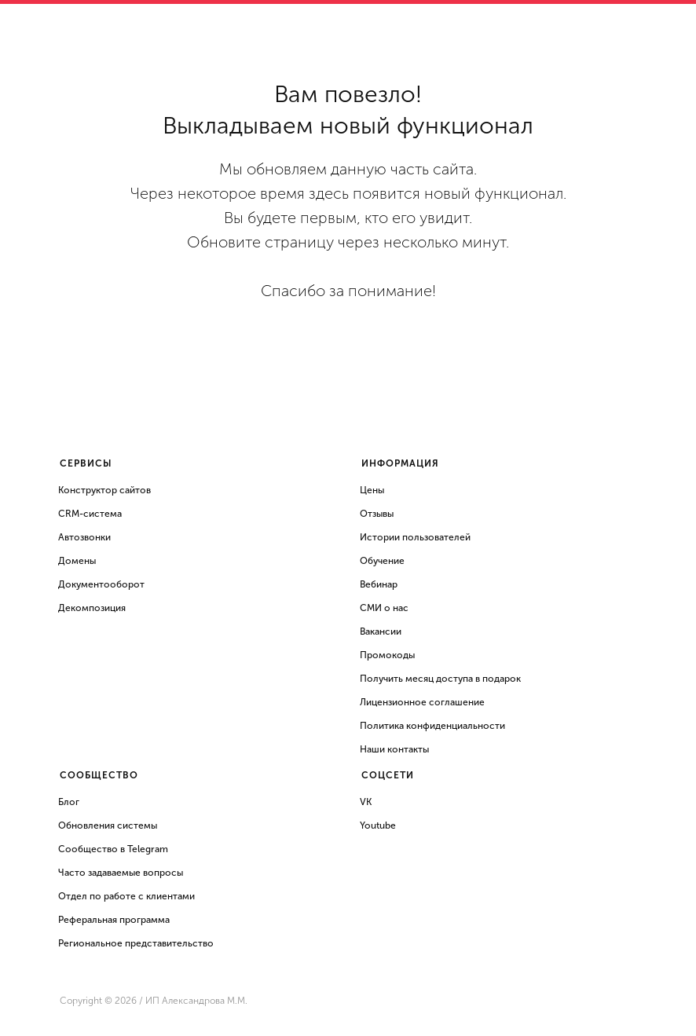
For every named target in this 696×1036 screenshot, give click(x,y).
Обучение (382, 560)
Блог (68, 801)
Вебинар (378, 584)
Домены (77, 560)
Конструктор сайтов (104, 490)
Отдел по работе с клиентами (126, 896)
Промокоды (387, 655)
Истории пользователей (415, 537)
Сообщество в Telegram (113, 849)
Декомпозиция (92, 607)
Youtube (378, 825)
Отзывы (377, 513)
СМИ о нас (384, 607)
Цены (372, 490)
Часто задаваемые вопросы (120, 872)
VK (366, 801)
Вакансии (380, 631)
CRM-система (90, 513)
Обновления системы (107, 825)
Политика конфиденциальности (432, 725)
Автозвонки (84, 537)
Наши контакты (394, 749)
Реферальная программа (114, 919)
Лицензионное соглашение (422, 702)
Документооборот (101, 584)
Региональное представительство (136, 943)
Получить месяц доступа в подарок (440, 678)
